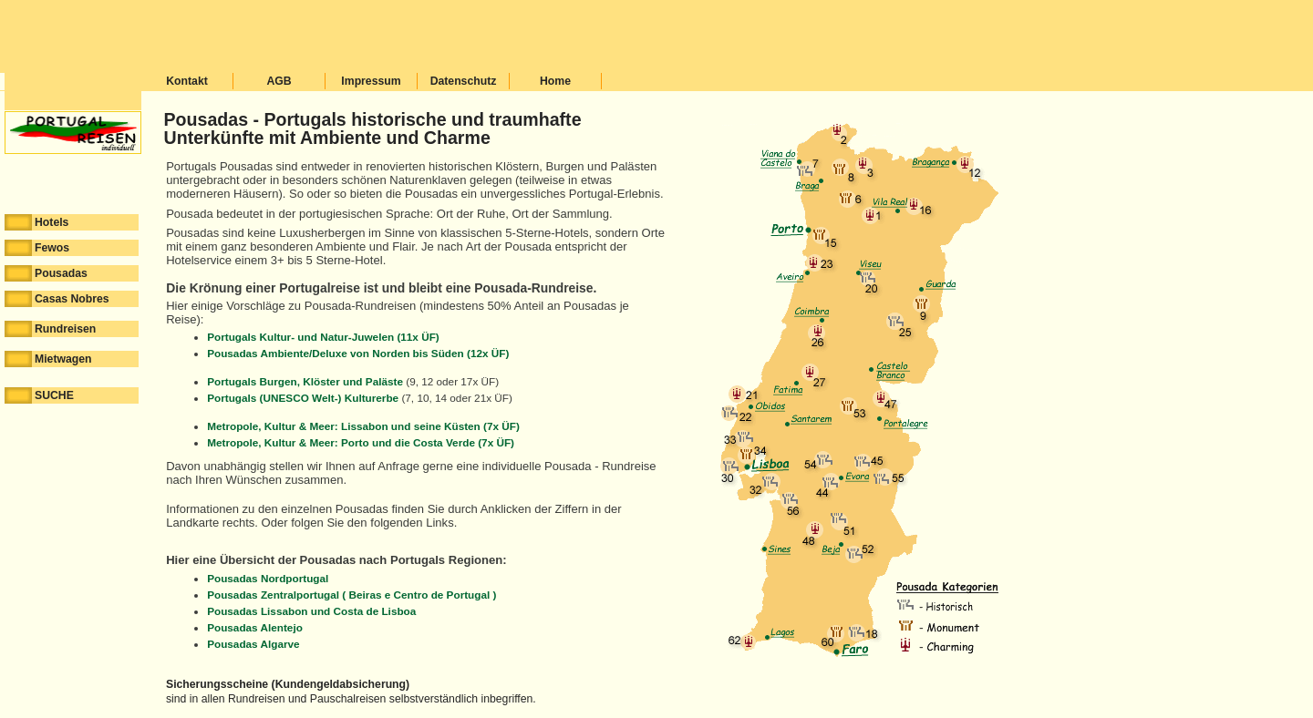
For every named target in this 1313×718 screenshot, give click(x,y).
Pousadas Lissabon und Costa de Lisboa (311, 611)
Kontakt (187, 81)
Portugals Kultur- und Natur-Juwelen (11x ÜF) (323, 337)
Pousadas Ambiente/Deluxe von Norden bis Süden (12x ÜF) (358, 353)
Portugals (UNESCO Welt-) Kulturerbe (302, 398)
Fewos (37, 248)
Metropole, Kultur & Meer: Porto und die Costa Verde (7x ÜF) (360, 442)
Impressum (370, 81)
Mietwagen (48, 359)
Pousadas (46, 273)
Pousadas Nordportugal (267, 578)
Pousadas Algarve (253, 644)
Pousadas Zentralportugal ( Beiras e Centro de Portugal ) (351, 594)
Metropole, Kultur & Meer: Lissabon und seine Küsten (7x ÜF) (363, 426)
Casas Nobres (57, 299)
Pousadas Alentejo (255, 627)
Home (555, 81)
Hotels (36, 222)
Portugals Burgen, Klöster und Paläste (305, 381)
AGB (278, 81)
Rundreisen (50, 329)
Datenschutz (463, 81)
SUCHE (39, 395)
